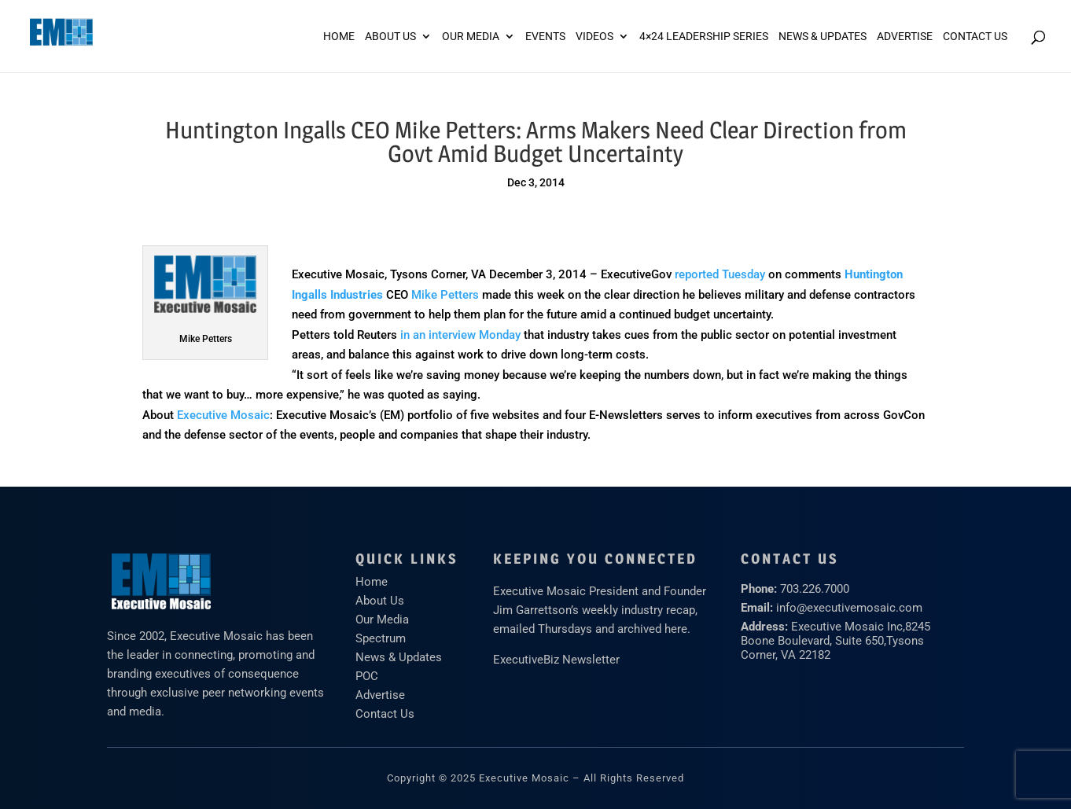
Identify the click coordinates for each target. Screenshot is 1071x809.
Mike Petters (445, 295)
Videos (594, 36)
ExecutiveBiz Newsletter (556, 660)
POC (366, 676)
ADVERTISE (905, 36)
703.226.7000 (814, 589)
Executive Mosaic (223, 415)
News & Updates (822, 36)
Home (339, 36)
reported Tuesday (720, 274)
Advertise (380, 695)
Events (545, 36)
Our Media (470, 36)
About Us (390, 36)
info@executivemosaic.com (849, 608)
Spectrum (380, 638)
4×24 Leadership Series (703, 36)
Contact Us (975, 36)
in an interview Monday (460, 335)
